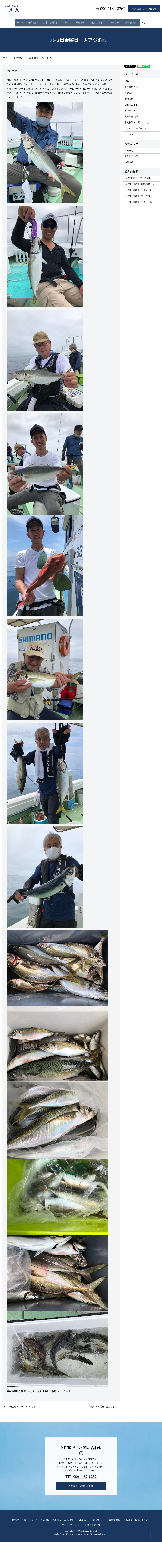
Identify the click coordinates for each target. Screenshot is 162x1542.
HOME (10, 21)
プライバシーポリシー (136, 125)
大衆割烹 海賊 (140, 21)
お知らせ (129, 148)
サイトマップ (131, 131)
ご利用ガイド (100, 21)
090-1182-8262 (85, 1474)
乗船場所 (81, 21)
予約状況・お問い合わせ (144, 8)
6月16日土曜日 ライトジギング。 (21, 1404)
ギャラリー (120, 21)
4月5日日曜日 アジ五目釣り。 (140, 175)
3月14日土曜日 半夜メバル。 (139, 199)
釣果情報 (49, 21)
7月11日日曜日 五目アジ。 (103, 1404)
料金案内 (65, 21)
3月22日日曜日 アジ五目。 (138, 193)
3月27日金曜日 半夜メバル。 (139, 187)
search (156, 21)
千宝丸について (29, 21)
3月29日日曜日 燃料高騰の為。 (141, 181)
